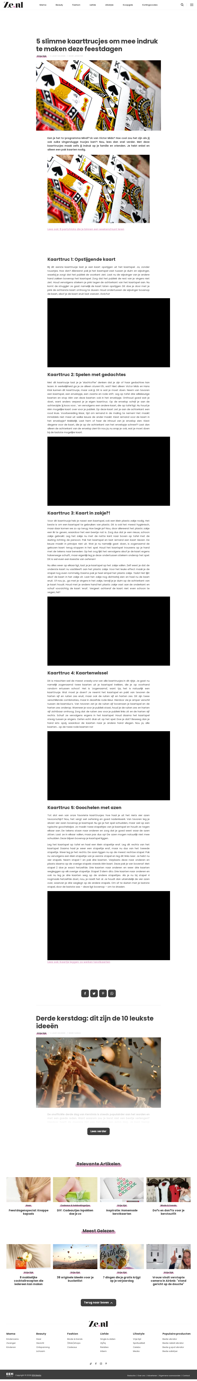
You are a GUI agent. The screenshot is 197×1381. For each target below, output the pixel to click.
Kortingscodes (150, 4)
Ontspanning (43, 1347)
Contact (186, 1375)
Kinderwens (12, 1339)
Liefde (93, 4)
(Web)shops (73, 1343)
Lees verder (99, 1131)
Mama (43, 4)
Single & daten (107, 1339)
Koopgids (128, 4)
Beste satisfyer (170, 1351)
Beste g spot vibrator (173, 1347)
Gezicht (40, 1343)
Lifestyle (109, 4)
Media (136, 1351)
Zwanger (11, 1343)
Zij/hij (103, 1343)
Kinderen (11, 1347)
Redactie (131, 1375)
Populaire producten (177, 1334)
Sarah (77, 1033)
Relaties (104, 1347)
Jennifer (78, 56)
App (112, 993)
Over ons (141, 1375)
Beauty (59, 4)
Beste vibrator (170, 1339)
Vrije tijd (41, 56)
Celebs (136, 1347)
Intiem (103, 1351)
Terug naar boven (96, 1303)
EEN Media (36, 1375)
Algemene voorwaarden (170, 1375)
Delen (85, 993)
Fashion (76, 4)
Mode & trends (75, 1339)
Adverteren (152, 1375)
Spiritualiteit (139, 1343)
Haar (38, 1339)
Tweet (94, 993)
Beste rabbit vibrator (173, 1343)
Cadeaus (72, 1347)
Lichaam (40, 1351)
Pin (103, 993)
